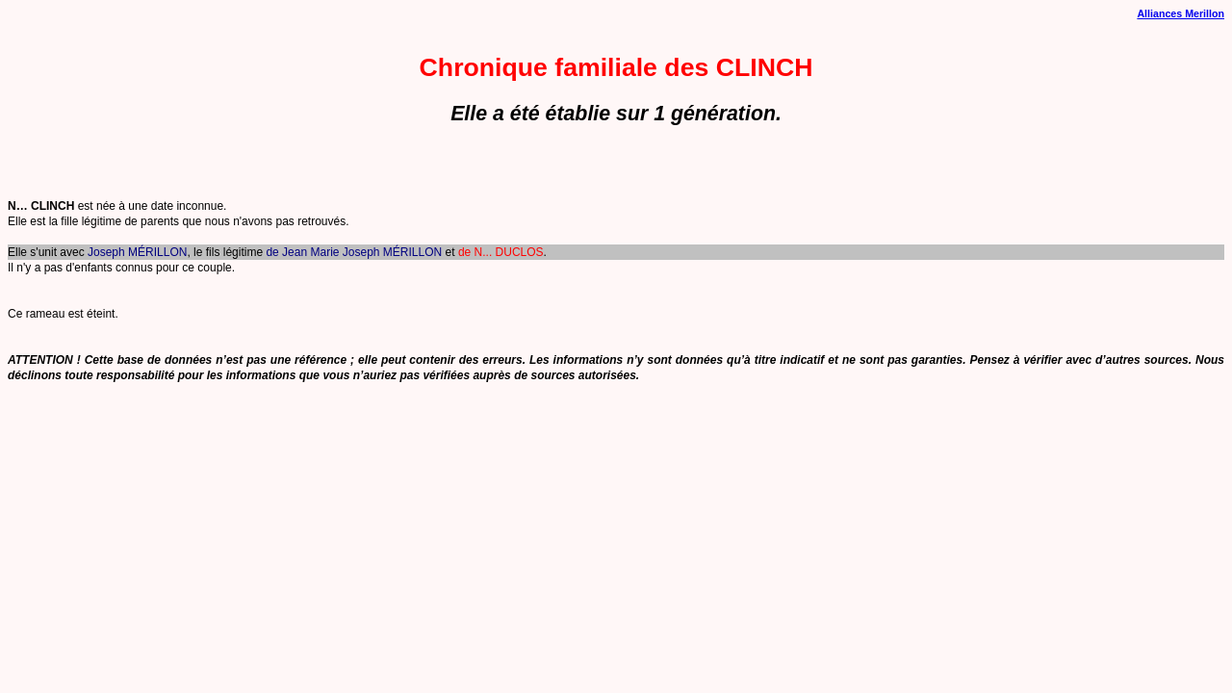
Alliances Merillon (1180, 13)
